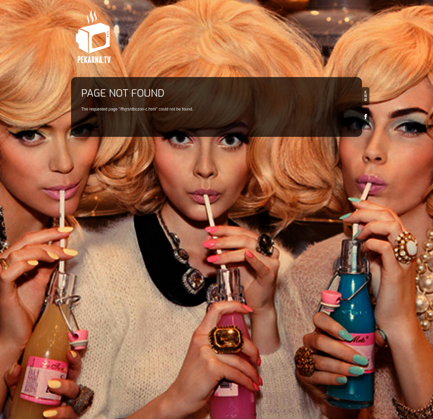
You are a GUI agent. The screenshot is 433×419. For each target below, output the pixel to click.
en (365, 96)
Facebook (365, 116)
